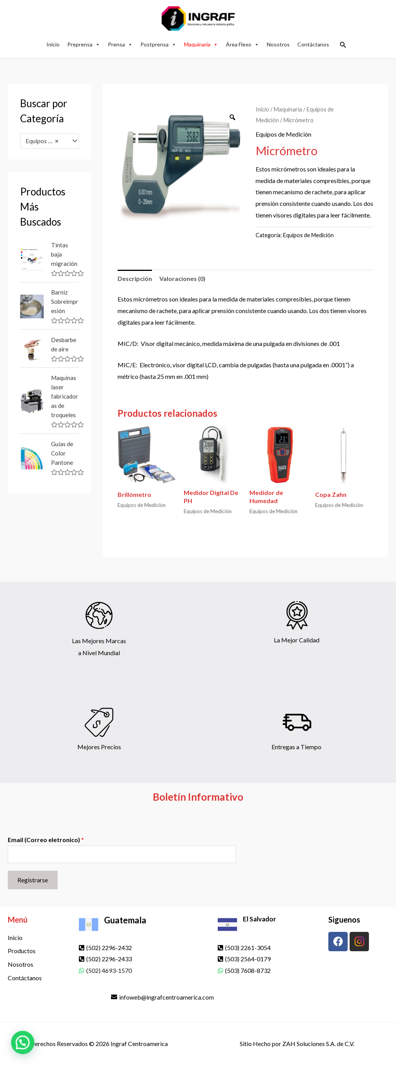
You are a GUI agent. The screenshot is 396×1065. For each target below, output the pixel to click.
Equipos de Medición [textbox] (46, 141)
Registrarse (32, 880)
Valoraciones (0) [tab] (182, 278)
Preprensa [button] (83, 44)
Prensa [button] (120, 44)
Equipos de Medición (283, 134)
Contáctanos (313, 44)
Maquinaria (287, 109)
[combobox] (49, 141)
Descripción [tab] (135, 278)
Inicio (53, 44)
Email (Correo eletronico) (46, 839)
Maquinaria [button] (201, 44)
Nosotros (278, 44)
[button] (343, 45)
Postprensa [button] (158, 44)
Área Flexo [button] (242, 44)
